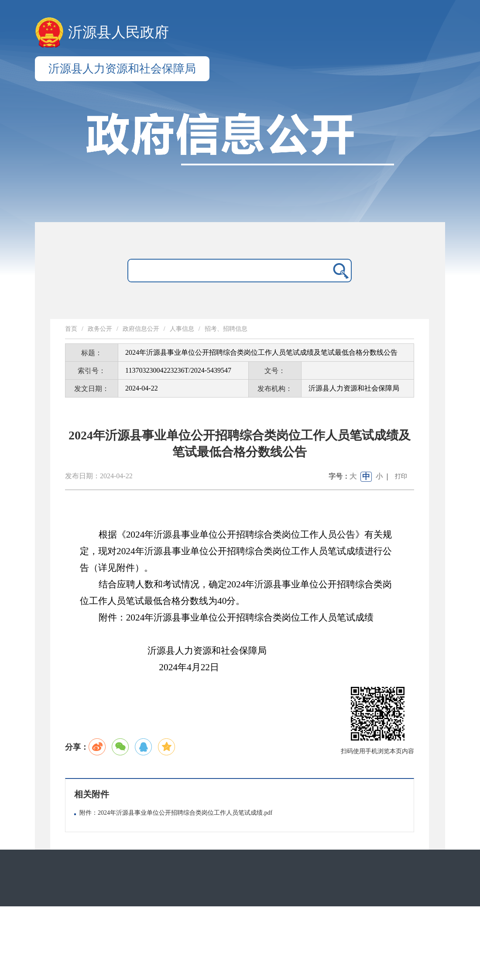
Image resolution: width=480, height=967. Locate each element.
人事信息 (182, 329)
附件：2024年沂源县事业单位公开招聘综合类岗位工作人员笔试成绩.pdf (175, 812)
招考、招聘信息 (226, 329)
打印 (401, 476)
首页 (71, 329)
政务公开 (100, 329)
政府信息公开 (141, 329)
